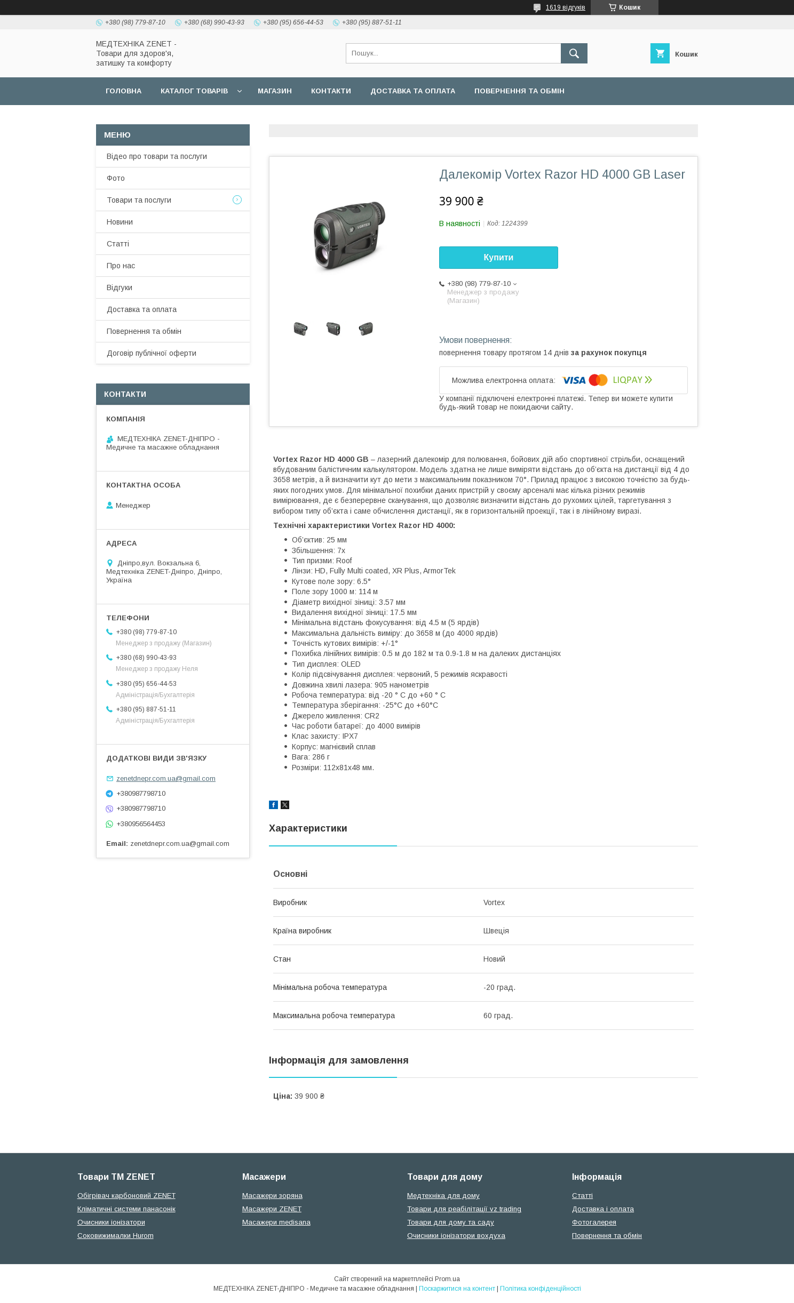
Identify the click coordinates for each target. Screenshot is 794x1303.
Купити (499, 257)
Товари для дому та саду (450, 1222)
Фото (116, 178)
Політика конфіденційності (540, 1288)
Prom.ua (447, 1279)
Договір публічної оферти (161, 119)
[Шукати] (574, 53)
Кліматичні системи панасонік (126, 1209)
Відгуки (119, 287)
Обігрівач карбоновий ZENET (126, 1196)
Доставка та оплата (412, 91)
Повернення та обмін (519, 91)
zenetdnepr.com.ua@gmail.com (166, 778)
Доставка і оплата (603, 1209)
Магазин (275, 91)
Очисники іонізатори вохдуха (456, 1236)
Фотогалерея (594, 1222)
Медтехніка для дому (443, 1196)
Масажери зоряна (272, 1196)
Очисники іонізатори (111, 1222)
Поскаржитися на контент (457, 1288)
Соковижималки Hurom (115, 1236)
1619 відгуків (565, 7)
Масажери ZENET (271, 1209)
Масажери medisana (276, 1222)
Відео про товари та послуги (157, 156)
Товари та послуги (139, 200)
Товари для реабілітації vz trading (464, 1209)
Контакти (331, 91)
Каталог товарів (194, 91)
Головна (123, 91)
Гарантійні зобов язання (288, 119)
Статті (118, 243)
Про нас (121, 265)
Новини (120, 222)
